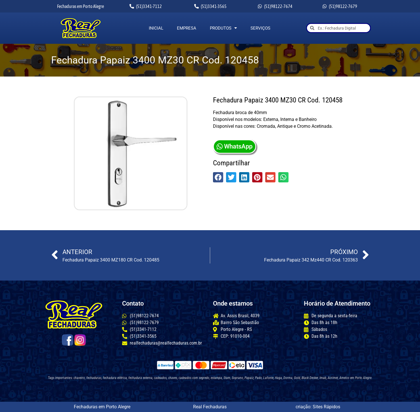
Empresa (186, 28)
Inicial (156, 28)
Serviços (260, 28)
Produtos (223, 28)
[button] (218, 177)
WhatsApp (234, 146)
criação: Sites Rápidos (318, 406)
